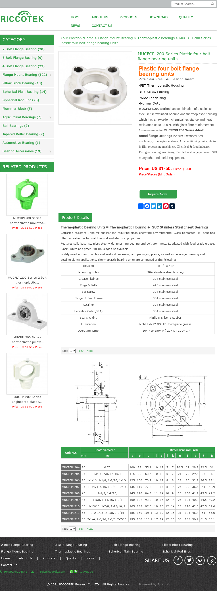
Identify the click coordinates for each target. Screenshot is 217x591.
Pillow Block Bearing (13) (22, 83)
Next (90, 350)
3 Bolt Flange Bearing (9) (22, 58)
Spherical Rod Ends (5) (20, 100)
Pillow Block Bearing (177, 544)
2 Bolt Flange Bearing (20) (23, 49)
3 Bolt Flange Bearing (71, 544)
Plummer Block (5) (17, 109)
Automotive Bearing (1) (21, 143)
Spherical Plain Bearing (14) (24, 92)
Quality (186, 17)
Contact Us (102, 26)
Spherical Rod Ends (176, 551)
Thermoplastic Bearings (156, 38)
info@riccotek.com (51, 571)
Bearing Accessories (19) (21, 151)
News (75, 26)
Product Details (75, 217)
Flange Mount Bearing (115, 38)
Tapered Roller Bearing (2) (23, 134)
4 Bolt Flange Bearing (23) (23, 66)
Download (158, 17)
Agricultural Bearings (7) (21, 117)
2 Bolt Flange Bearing (17, 544)
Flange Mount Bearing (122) (24, 75)
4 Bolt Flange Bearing (124, 544)
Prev (80, 350)
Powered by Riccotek (154, 584)
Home (75, 17)
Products (128, 17)
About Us (100, 17)
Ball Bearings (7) (15, 126)
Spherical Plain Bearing (125, 551)
